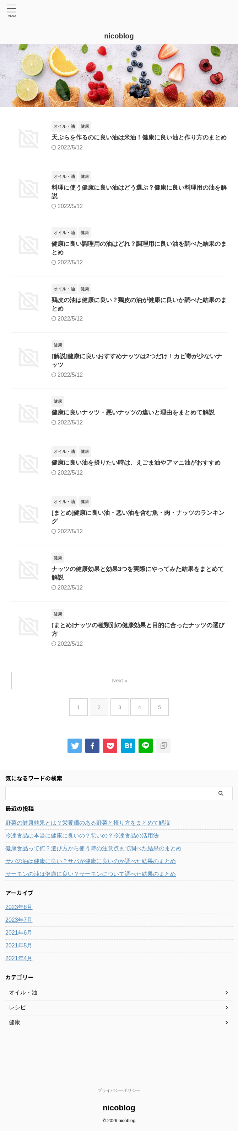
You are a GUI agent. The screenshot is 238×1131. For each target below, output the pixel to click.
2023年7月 (19, 945)
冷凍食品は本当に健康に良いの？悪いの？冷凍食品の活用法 (82, 860)
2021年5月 (19, 970)
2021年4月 (19, 983)
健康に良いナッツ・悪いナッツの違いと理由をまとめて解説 (138, 426)
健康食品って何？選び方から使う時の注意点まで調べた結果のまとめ (93, 873)
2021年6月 (19, 958)
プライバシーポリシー (119, 1090)
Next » (120, 705)
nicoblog (119, 36)
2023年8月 (19, 932)
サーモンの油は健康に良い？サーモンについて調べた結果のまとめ (90, 899)
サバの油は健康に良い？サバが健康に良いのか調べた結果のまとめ (90, 886)
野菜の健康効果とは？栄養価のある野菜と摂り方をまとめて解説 (87, 848)
